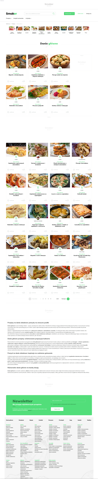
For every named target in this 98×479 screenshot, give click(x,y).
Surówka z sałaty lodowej (54, 427)
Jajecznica (8, 426)
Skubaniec (65, 439)
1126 (57, 298)
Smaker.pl (8, 23)
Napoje (31, 420)
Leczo (7, 461)
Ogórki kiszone (81, 447)
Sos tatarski (8, 455)
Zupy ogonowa (38, 426)
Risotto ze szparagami (82, 433)
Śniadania (21, 420)
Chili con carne (9, 467)
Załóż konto (80, 13)
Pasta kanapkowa (10, 430)
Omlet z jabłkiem (9, 433)
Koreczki (36, 450)
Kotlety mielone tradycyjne (60, 105)
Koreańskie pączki (38, 452)
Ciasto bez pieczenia (67, 435)
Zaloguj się (88, 13)
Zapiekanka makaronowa (25, 435)
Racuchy (8, 429)
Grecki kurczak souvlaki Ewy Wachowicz (82, 256)
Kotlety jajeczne (52, 461)
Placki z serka (9, 435)
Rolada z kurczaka (53, 464)
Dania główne (16, 73)
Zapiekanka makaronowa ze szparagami (38, 194)
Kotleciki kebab (81, 194)
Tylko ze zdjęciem (15, 50)
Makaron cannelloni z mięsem (26, 478)
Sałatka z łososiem (53, 429)
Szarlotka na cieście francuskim (41, 449)
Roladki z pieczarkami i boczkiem (16, 194)
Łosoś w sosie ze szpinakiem (60, 194)
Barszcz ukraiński (38, 430)
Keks (21, 456)
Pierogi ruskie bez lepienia (60, 75)
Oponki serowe (38, 447)
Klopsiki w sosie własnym (38, 255)
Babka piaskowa (9, 453)
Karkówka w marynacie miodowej (60, 287)
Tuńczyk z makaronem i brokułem (38, 163)
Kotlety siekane (23, 432)
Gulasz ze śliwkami (60, 255)
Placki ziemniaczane (24, 430)
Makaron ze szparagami (54, 447)
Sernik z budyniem (67, 426)
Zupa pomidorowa (38, 439)
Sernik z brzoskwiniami (54, 450)
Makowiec (65, 433)
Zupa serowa (37, 435)
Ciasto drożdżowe (67, 427)
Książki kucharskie (18, 18)
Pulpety (22, 427)
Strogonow (8, 464)
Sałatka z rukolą (52, 433)
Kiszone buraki (81, 452)
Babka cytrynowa (10, 452)
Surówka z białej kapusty (54, 439)
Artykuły (28, 18)
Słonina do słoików (82, 458)
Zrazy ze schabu (23, 436)
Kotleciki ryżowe (81, 436)
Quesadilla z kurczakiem (54, 467)
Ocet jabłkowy (81, 446)
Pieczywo (50, 420)
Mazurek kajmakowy (67, 446)
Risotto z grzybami (82, 430)
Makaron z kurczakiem (25, 429)
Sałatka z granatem (53, 438)
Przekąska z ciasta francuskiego (55, 466)
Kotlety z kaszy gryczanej (83, 429)
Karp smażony (23, 450)
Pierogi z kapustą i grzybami (26, 452)
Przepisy (8, 18)
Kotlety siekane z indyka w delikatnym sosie (60, 225)
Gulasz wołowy (9, 466)
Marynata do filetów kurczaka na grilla (38, 287)
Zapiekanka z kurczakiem (40, 463)
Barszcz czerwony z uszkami (26, 444)
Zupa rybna (22, 446)
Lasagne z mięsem (39, 469)
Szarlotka (65, 429)
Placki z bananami (10, 439)
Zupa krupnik (37, 429)
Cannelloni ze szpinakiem (81, 224)
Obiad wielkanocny (10, 446)
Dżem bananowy (81, 455)
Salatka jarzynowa (53, 432)
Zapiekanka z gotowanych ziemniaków (16, 163)
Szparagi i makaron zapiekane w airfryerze (38, 225)
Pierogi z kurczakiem (82, 163)
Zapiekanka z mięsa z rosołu (41, 467)
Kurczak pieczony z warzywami (84, 435)
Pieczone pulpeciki (38, 105)
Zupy (71, 420)
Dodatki (41, 420)
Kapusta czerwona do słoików (84, 453)
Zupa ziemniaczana (39, 433)
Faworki (36, 446)
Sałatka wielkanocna (10, 456)
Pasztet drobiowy (9, 447)
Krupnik (79, 427)
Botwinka (51, 444)
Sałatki (79, 420)
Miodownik (65, 438)
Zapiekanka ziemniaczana (40, 464)
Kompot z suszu (23, 453)
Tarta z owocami (66, 444)
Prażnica (8, 441)
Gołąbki (79, 426)
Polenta (79, 438)
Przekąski (61, 420)
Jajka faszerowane (10, 444)
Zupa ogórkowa (38, 438)
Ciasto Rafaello (66, 432)
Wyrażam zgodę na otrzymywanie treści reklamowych (63, 404)
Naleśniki (8, 432)
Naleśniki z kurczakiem (16, 105)
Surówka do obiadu (53, 426)
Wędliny (89, 420)
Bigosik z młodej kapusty (16, 75)
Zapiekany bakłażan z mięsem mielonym (38, 75)
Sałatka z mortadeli (53, 436)
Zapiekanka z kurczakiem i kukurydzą (16, 256)
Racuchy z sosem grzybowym (82, 287)
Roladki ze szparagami (16, 286)
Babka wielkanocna (10, 450)
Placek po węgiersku (10, 463)
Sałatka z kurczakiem (53, 430)
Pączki (36, 444)
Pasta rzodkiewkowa (53, 449)
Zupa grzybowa (23, 447)
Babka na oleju (66, 430)
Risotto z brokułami (82, 432)
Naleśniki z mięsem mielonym (16, 224)
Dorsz (21, 433)
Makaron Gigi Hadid (24, 473)
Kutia (21, 455)
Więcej (29, 410)
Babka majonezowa (67, 447)
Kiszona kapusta (81, 444)
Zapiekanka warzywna (39, 466)
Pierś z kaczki (23, 426)
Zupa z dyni (37, 427)
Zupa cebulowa (38, 441)
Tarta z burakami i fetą (54, 463)
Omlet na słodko (9, 427)
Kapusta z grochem (24, 449)
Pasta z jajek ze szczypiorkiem (55, 446)
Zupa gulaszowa (38, 436)
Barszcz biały (37, 432)
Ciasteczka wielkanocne (11, 449)
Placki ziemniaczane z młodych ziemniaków (60, 163)
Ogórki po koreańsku (82, 456)
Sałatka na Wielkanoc (53, 435)
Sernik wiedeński (52, 452)
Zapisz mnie (57, 409)
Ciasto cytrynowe (67, 436)
